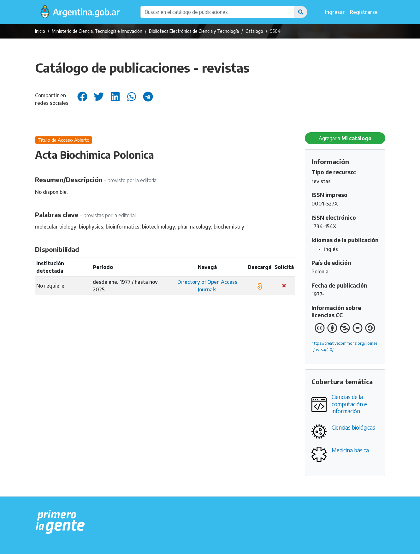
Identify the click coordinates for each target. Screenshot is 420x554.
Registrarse (364, 12)
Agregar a (345, 138)
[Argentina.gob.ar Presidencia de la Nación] (60, 522)
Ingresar (335, 12)
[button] (300, 12)
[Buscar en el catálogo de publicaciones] (217, 12)
